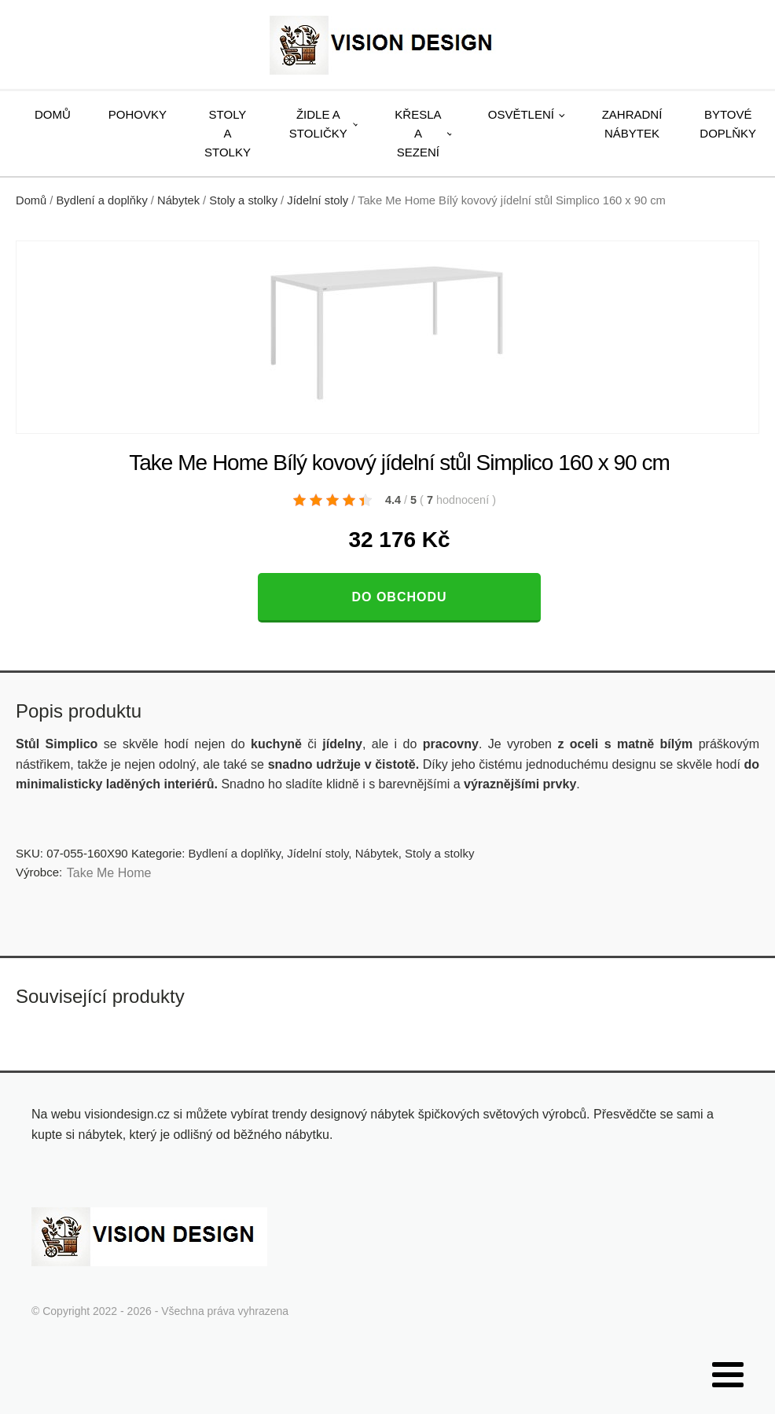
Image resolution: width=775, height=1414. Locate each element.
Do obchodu (398, 597)
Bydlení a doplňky (102, 200)
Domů (53, 114)
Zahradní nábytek (632, 124)
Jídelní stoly (317, 200)
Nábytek (178, 200)
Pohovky (137, 114)
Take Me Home (109, 873)
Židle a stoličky (318, 124)
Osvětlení (521, 114)
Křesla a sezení (418, 133)
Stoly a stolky (227, 133)
